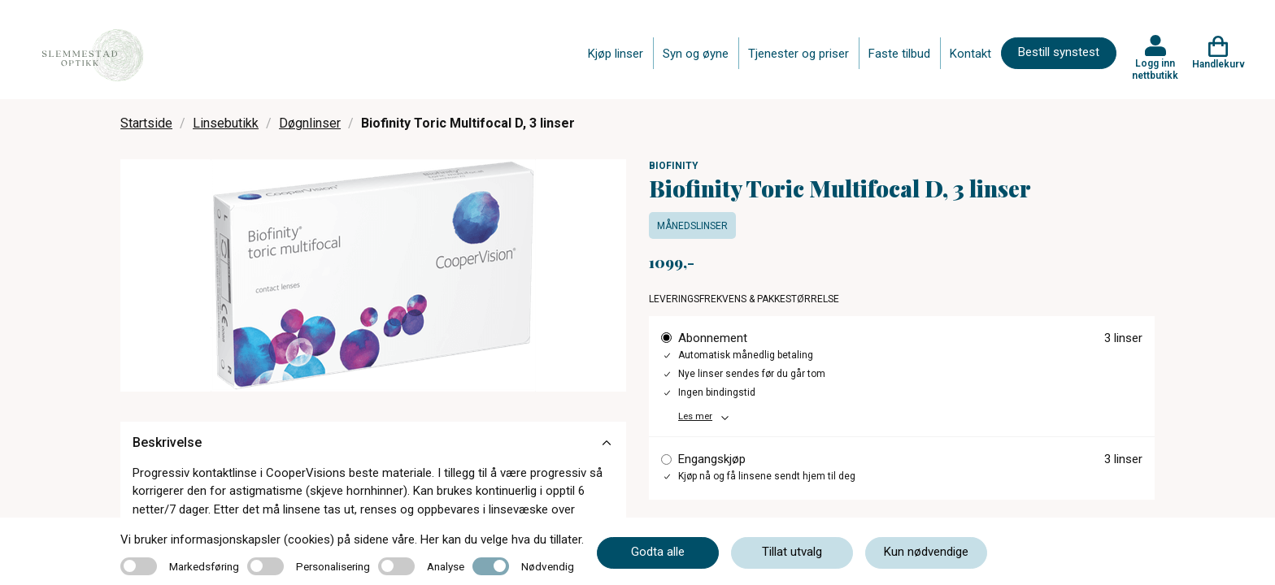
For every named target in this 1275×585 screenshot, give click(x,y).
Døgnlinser (310, 123)
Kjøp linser (615, 53)
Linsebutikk (226, 123)
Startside (146, 123)
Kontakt (970, 53)
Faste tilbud (899, 53)
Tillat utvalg (792, 551)
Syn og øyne (696, 53)
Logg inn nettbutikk (1155, 69)
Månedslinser (692, 226)
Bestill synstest (1058, 52)
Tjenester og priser (798, 53)
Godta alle (658, 551)
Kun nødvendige (926, 551)
